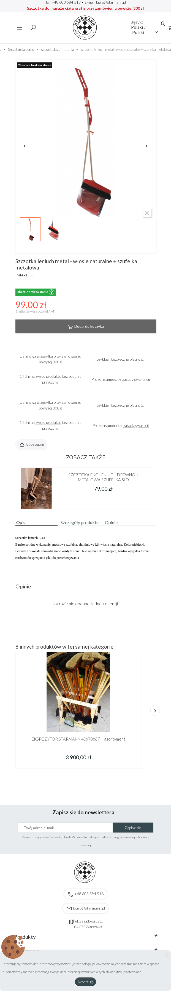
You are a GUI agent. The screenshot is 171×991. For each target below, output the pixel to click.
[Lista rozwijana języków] (138, 26)
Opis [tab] (20, 522)
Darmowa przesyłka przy (50, 359)
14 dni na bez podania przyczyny (51, 379)
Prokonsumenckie (120, 379)
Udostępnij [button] (31, 445)
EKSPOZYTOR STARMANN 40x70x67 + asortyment (78, 738)
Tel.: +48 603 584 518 (63, 2)
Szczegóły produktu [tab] (80, 522)
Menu (19, 27)
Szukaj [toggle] (33, 27)
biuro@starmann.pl (111, 2)
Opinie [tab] (111, 522)
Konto (162, 23)
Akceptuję (85, 981)
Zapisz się (133, 827)
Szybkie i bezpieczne (121, 359)
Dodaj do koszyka (85, 327)
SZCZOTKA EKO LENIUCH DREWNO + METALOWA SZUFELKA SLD (103, 477)
